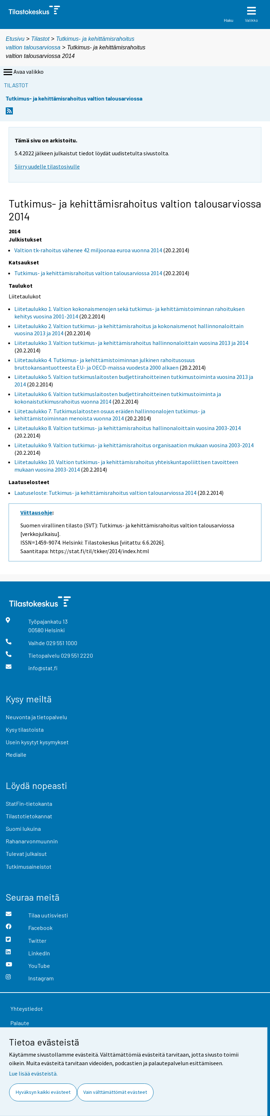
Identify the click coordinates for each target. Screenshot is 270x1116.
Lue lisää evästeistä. (33, 1073)
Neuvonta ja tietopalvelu (36, 716)
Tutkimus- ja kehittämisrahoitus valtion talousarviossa (74, 98)
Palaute (19, 1022)
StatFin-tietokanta (29, 803)
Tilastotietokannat (29, 816)
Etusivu (15, 39)
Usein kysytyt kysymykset (37, 742)
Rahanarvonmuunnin (32, 841)
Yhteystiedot (26, 1008)
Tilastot (40, 39)
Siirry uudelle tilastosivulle (47, 166)
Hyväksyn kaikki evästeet (43, 1092)
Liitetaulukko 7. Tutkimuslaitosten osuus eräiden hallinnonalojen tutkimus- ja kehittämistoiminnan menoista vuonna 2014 (109, 415)
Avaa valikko (23, 72)
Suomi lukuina (23, 828)
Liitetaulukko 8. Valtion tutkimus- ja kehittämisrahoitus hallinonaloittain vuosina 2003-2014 (127, 428)
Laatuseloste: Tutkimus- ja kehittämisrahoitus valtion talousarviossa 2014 (105, 492)
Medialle (16, 754)
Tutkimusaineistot (28, 866)
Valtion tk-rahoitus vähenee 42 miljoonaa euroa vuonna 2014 (88, 250)
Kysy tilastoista (25, 729)
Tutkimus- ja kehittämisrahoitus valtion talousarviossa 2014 (88, 273)
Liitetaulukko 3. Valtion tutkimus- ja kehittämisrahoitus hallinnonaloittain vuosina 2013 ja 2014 (131, 342)
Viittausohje (36, 512)
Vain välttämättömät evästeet (115, 1092)
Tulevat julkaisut (26, 853)
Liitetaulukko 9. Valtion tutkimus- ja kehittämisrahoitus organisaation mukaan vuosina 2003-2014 (134, 445)
